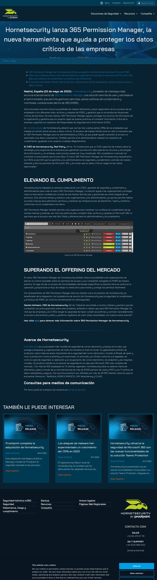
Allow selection (136, 557)
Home (6, 60)
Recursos (131, 13)
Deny (136, 564)
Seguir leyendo (12, 470)
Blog (13, 60)
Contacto (116, 3)
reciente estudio (35, 127)
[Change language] (105, 3)
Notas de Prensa (99, 57)
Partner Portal (147, 3)
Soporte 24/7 (128, 3)
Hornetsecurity (68, 57)
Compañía (148, 13)
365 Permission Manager (69, 95)
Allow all (136, 550)
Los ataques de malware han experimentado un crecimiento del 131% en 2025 (77, 447)
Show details (128, 575)
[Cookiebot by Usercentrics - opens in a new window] (16, 575)
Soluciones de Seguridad (106, 13)
